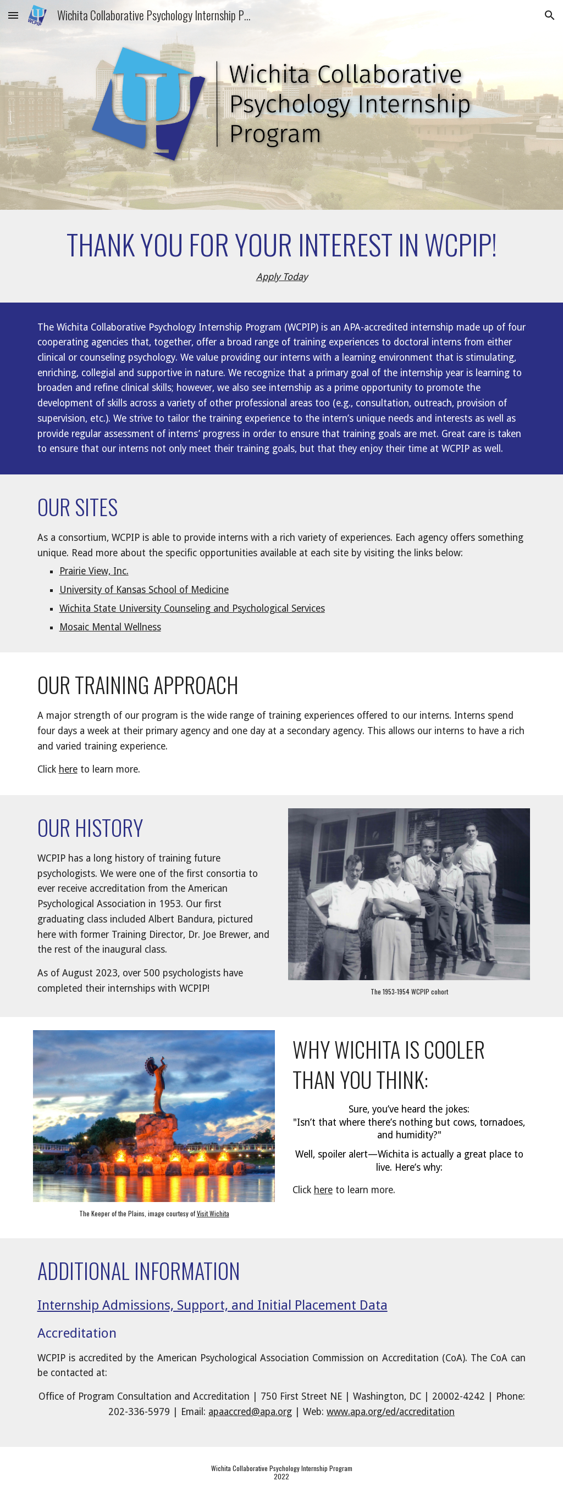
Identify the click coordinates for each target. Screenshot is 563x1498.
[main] (282, 256)
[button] (13, 15)
